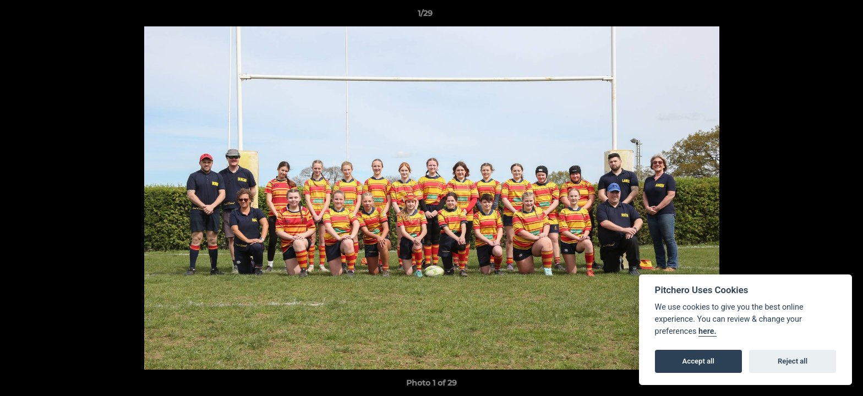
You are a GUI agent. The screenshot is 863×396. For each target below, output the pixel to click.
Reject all (792, 361)
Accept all (698, 361)
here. (707, 331)
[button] (816, 16)
